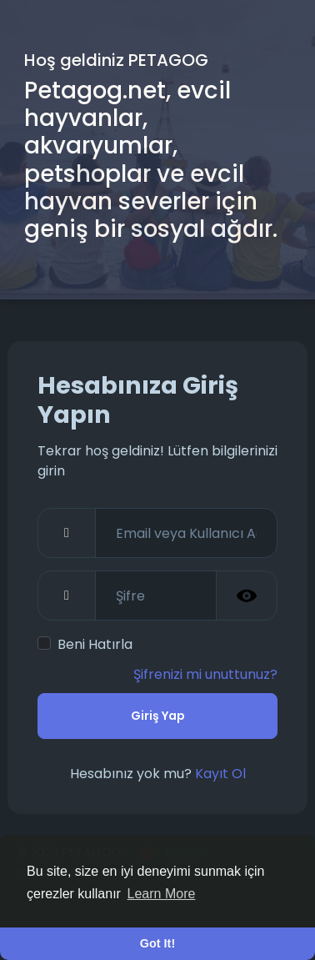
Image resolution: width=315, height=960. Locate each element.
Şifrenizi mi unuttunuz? (205, 674)
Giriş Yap (158, 715)
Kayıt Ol (220, 773)
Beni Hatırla (95, 644)
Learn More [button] (162, 894)
